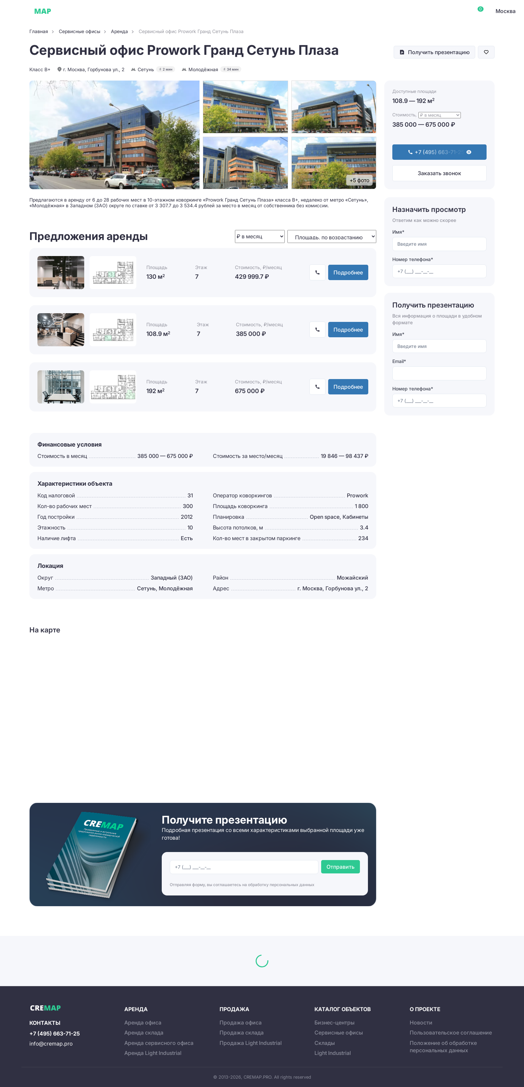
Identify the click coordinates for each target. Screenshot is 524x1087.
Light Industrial (332, 1053)
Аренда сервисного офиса (158, 1043)
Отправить (340, 866)
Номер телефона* (412, 259)
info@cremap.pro (51, 1043)
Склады (150, 11)
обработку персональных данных (281, 884)
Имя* (398, 232)
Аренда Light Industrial (152, 1053)
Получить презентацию (439, 52)
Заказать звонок (439, 173)
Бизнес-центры (334, 1022)
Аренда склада (143, 1032)
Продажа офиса (241, 1022)
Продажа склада (242, 1032)
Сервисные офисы (110, 11)
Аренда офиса (142, 1022)
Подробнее (348, 272)
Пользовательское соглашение (451, 1032)
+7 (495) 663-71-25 (54, 1033)
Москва (506, 11)
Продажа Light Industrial (251, 1043)
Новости (421, 1022)
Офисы (71, 11)
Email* (399, 361)
